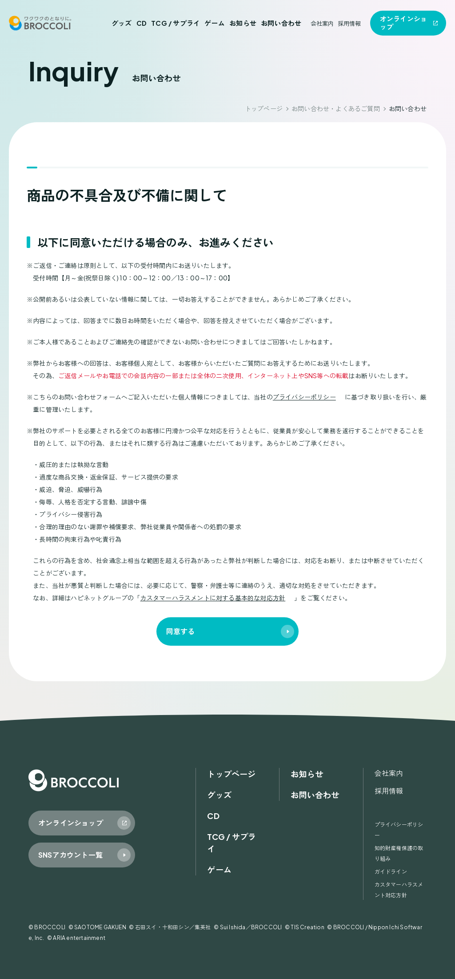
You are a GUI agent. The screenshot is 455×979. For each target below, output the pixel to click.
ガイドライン (391, 871)
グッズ (122, 23)
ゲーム (214, 23)
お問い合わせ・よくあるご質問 (335, 108)
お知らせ (242, 23)
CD (141, 23)
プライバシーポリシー (304, 397)
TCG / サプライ (175, 23)
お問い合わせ (281, 23)
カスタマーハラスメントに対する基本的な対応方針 (213, 598)
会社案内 (322, 23)
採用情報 (349, 23)
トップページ (264, 108)
